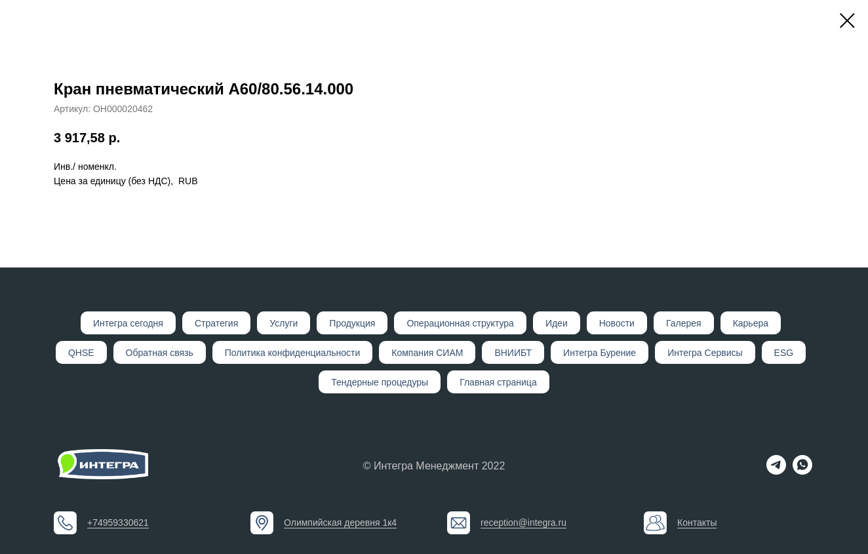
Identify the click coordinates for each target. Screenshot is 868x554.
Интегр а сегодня (128, 323)
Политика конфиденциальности (293, 352)
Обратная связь (159, 352)
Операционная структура (459, 323)
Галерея (683, 323)
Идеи (556, 323)
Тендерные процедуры (379, 382)
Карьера (750, 323)
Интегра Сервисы (704, 352)
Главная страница (498, 382)
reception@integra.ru (523, 522)
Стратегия (216, 323)
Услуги (283, 323)
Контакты (697, 522)
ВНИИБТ (513, 352)
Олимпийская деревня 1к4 (340, 522)
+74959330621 (118, 522)
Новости (617, 323)
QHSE (81, 352)
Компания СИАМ (427, 352)
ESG (784, 352)
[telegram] (776, 471)
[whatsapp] (802, 471)
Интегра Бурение (599, 352)
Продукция (352, 323)
